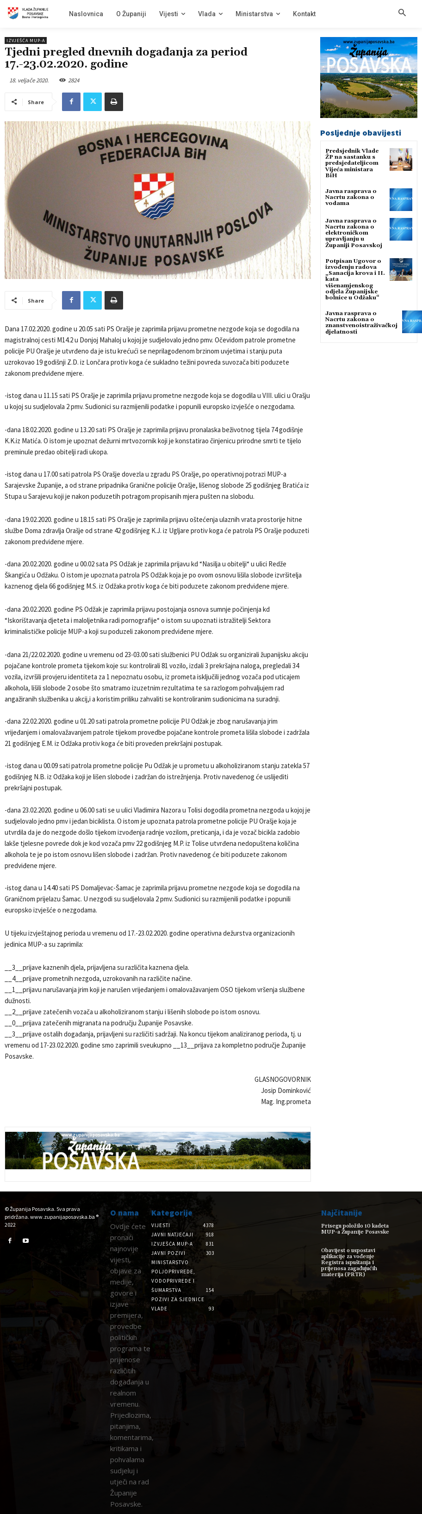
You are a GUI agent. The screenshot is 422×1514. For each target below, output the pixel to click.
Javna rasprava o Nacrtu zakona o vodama (351, 197)
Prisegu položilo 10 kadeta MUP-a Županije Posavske (355, 1228)
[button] (402, 13)
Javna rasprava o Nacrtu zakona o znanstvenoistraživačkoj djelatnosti (361, 322)
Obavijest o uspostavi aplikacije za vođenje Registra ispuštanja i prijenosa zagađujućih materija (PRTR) (349, 1262)
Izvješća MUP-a (26, 40)
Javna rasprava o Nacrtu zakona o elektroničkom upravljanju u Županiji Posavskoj (353, 233)
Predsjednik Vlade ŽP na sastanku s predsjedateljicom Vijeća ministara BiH (352, 163)
